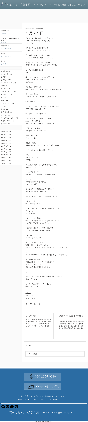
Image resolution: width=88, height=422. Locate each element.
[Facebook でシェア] (26, 304)
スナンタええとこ (31, 298)
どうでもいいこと (6, 48)
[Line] (16, 406)
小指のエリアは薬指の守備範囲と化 (71, 317)
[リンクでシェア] (39, 304)
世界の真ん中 (29, 295)
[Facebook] (12, 406)
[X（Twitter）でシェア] (31, 304)
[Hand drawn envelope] (31, 386)
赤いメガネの (31, 316)
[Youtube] (3, 406)
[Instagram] (7, 406)
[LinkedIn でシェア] (35, 304)
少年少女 (3, 33)
